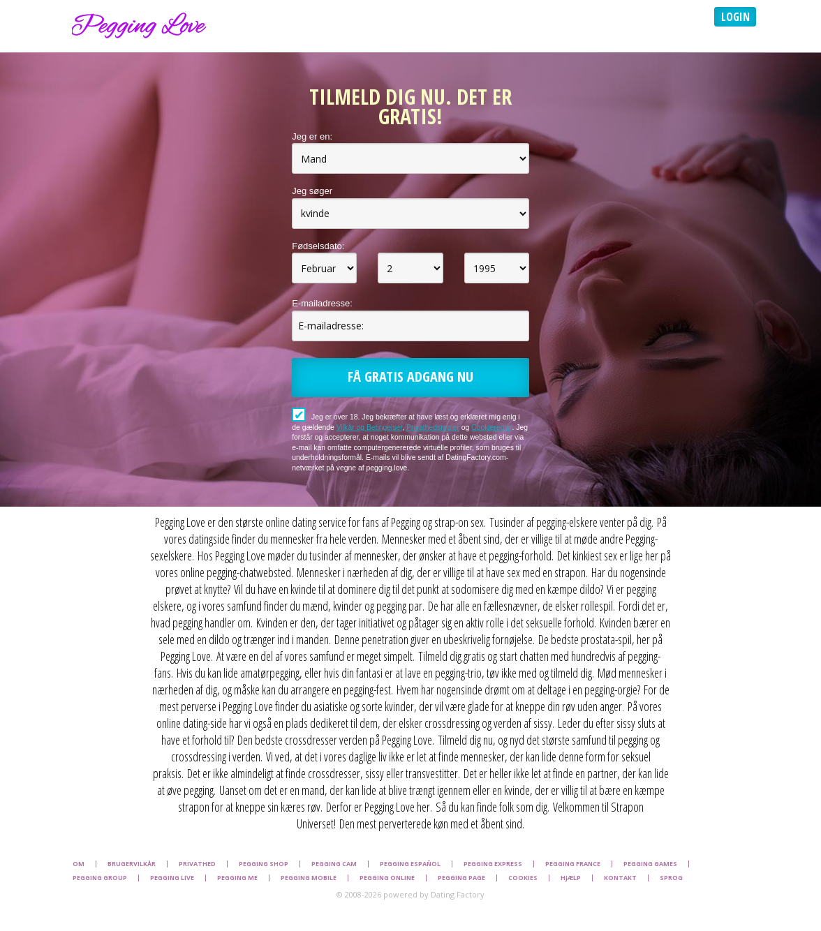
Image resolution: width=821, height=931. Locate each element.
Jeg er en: (312, 136)
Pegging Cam (334, 864)
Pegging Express (493, 864)
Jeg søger (312, 191)
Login (735, 16)
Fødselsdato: (318, 246)
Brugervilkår (132, 864)
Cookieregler (491, 427)
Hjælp (571, 877)
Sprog (671, 877)
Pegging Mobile (308, 877)
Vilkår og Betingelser (369, 427)
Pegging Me (237, 877)
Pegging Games (650, 864)
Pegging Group (100, 877)
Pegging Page (461, 877)
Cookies (523, 877)
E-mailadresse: (322, 303)
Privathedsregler (432, 427)
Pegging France (572, 864)
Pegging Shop (263, 864)
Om (78, 864)
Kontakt (620, 877)
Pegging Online (387, 877)
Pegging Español (410, 864)
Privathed (197, 864)
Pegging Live (172, 877)
